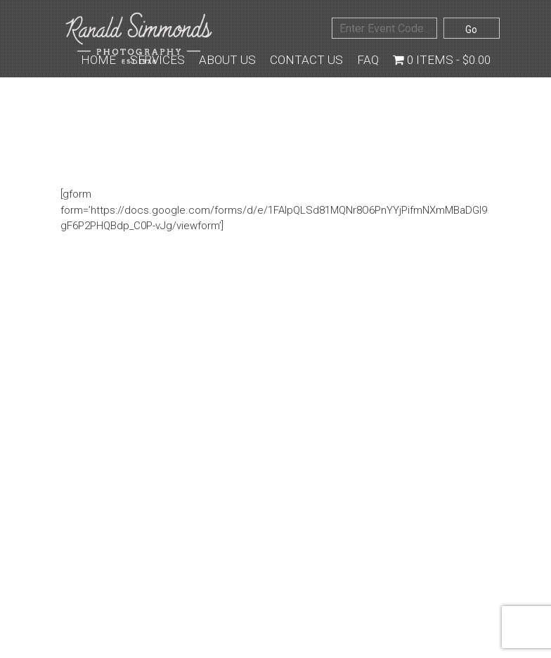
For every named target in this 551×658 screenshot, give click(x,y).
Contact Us (306, 60)
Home (98, 60)
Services (157, 60)
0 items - (442, 60)
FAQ (368, 60)
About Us (227, 60)
